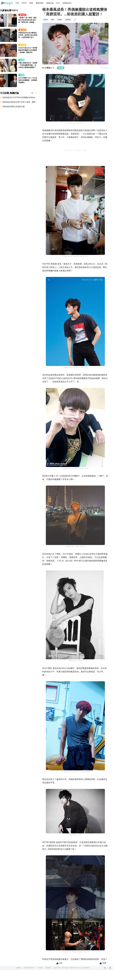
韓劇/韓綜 (39, 3)
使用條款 (18, 968)
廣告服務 (48, 968)
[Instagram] (110, 968)
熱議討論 (49, 3)
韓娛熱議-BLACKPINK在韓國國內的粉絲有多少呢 (20, 97)
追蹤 (60, 68)
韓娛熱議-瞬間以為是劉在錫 (13, 107)
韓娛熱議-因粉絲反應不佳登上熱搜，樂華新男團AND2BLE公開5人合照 (20, 102)
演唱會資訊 (66, 3)
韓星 (31, 3)
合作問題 (40, 968)
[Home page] (7, 3)
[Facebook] (105, 968)
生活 (58, 3)
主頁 (17, 3)
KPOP (24, 3)
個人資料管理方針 (29, 968)
